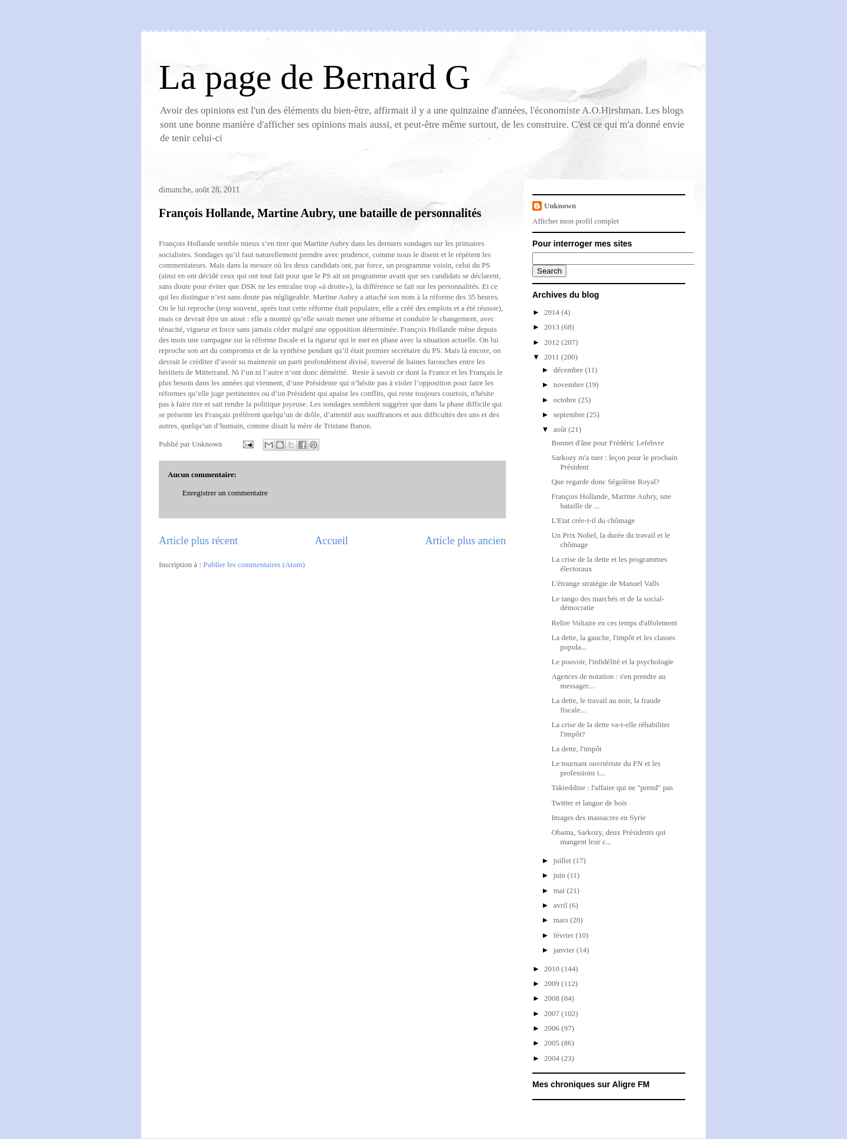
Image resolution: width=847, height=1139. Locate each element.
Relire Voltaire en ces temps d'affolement (614, 622)
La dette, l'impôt (576, 748)
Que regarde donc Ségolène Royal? (605, 481)
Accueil (331, 541)
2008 (552, 998)
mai (560, 890)
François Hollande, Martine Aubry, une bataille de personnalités (320, 213)
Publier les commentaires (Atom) (254, 564)
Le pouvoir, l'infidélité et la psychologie (612, 661)
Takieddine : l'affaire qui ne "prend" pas (612, 787)
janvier (564, 949)
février (564, 935)
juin (560, 875)
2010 (552, 968)
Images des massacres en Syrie (598, 817)
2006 (552, 1028)
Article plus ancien (465, 541)
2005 (552, 1042)
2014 (552, 312)
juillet (563, 860)
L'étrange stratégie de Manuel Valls (605, 583)
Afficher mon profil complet (575, 221)
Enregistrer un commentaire (225, 492)
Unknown (560, 205)
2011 (552, 356)
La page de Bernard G (315, 77)
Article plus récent (198, 541)
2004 (552, 1058)
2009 (552, 983)
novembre (569, 384)
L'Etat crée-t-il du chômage (593, 520)
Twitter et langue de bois (588, 802)
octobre (565, 399)
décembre (569, 369)
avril (561, 905)
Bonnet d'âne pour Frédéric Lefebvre (607, 442)
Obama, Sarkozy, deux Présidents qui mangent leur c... (608, 837)
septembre (570, 414)
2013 (552, 326)
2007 (552, 1013)
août (561, 429)
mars (562, 919)
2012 (552, 342)
